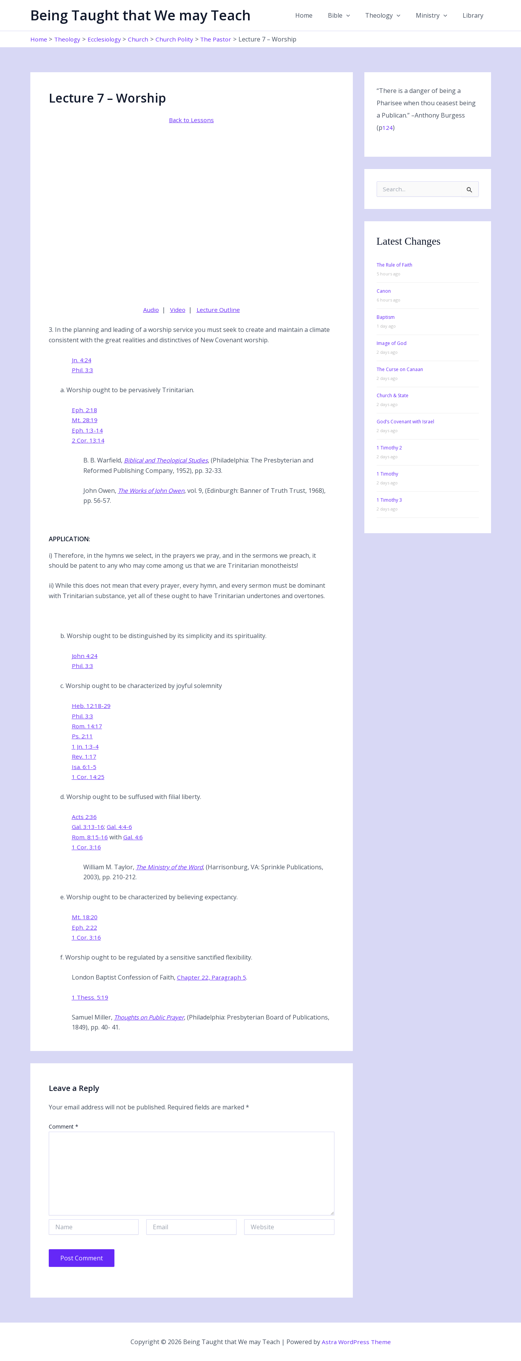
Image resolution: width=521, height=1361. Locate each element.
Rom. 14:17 (87, 726)
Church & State (393, 395)
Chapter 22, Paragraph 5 (212, 977)
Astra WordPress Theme (356, 1342)
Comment (63, 1126)
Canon (384, 291)
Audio (150, 309)
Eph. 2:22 (84, 927)
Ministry (436, 15)
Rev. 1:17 (84, 756)
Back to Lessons (191, 120)
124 (387, 127)
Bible (350, 15)
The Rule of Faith (394, 265)
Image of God (392, 343)
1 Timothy (387, 474)
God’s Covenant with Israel (405, 421)
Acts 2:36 (84, 816)
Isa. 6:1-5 (84, 766)
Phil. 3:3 (82, 370)
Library (474, 15)
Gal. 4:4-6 (120, 826)
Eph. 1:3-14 (87, 430)
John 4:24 (85, 655)
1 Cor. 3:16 (86, 847)
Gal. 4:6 (134, 837)
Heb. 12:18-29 (91, 705)
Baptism (386, 317)
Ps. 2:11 (82, 736)
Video (177, 309)
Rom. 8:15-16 (90, 837)
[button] (357, 15)
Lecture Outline (219, 309)
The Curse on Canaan (400, 369)
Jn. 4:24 (82, 360)
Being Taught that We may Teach (140, 15)
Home (317, 15)
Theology (390, 15)
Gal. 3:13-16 (88, 826)
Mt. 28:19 (85, 420)
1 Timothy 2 (389, 447)
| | (191, 309)
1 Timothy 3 (389, 500)
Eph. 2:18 (84, 410)
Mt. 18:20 (85, 917)
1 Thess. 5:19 (90, 997)
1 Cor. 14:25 (88, 777)
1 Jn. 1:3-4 (85, 746)
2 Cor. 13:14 (88, 440)
